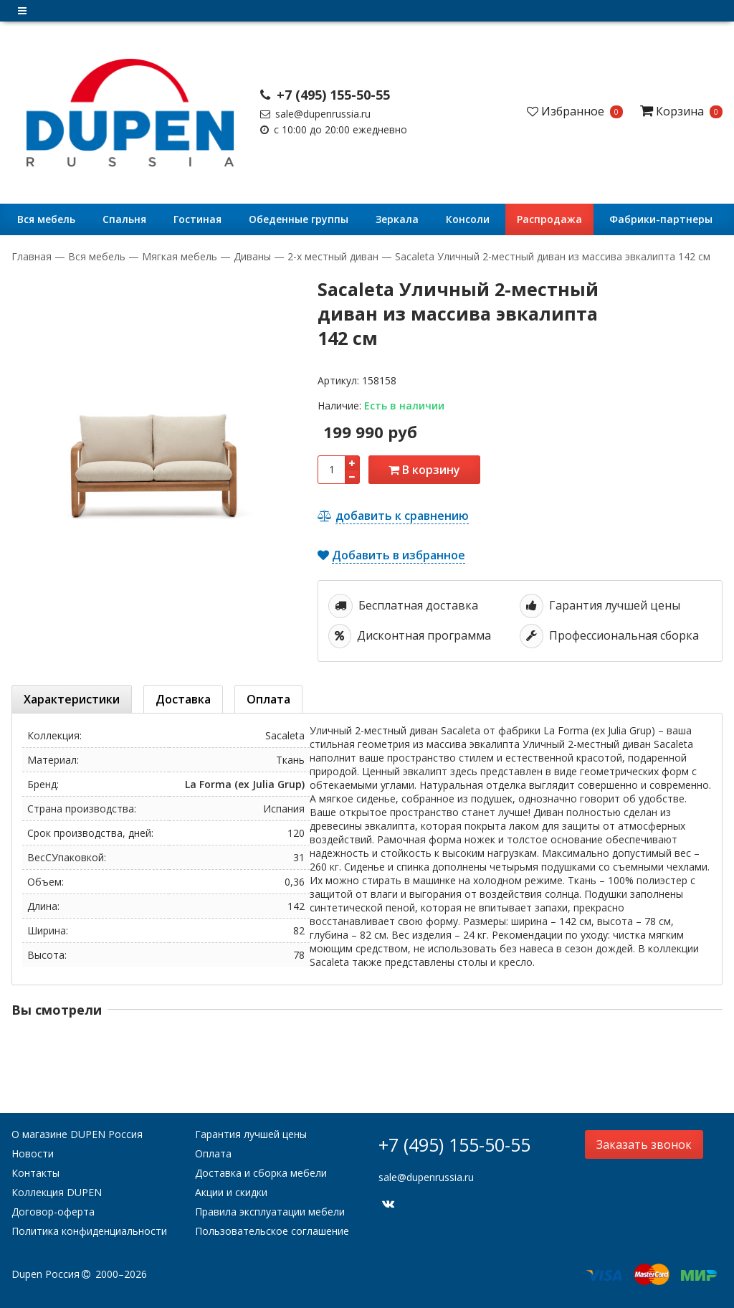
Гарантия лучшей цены (251, 1134)
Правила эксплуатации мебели (270, 1211)
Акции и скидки (231, 1192)
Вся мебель (46, 219)
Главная (32, 256)
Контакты (35, 1173)
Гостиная (197, 219)
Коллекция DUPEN (56, 1192)
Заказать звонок (644, 1144)
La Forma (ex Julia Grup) (245, 784)
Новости (32, 1153)
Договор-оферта (53, 1211)
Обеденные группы (298, 219)
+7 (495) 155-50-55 (325, 94)
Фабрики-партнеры (660, 219)
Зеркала (397, 219)
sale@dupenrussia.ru (315, 113)
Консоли (468, 219)
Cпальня (124, 219)
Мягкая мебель (179, 256)
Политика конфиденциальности (89, 1231)
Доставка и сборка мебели (261, 1173)
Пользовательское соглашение (272, 1231)
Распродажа (549, 219)
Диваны (252, 256)
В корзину (424, 470)
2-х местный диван (332, 256)
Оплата (213, 1153)
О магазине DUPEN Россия (77, 1134)
